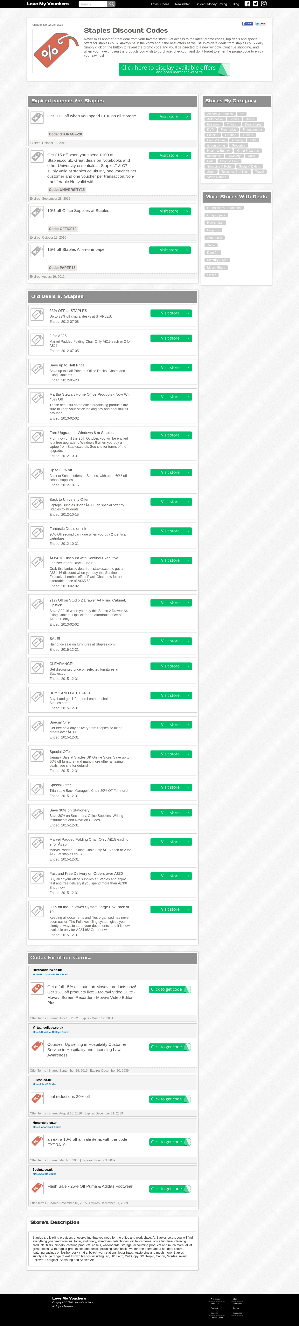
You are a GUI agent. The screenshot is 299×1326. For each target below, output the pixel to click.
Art (241, 114)
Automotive (215, 119)
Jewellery (234, 156)
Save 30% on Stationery (69, 810)
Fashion (212, 135)
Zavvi (211, 245)
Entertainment (252, 129)
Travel (259, 171)
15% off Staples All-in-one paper (76, 249)
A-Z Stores (215, 1299)
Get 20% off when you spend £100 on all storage (91, 116)
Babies (234, 119)
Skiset (211, 275)
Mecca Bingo (216, 267)
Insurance (214, 156)
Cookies (214, 1313)
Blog (236, 4)
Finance (230, 135)
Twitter (236, 1308)
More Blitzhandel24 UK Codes (50, 974)
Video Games (216, 177)
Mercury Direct (217, 260)
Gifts (253, 140)
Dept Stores (253, 124)
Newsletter (182, 4)
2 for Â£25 (58, 336)
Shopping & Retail (219, 166)
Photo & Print (229, 161)
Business (213, 124)
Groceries (238, 145)
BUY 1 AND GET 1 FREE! (71, 693)
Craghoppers (216, 215)
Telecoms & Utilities (234, 171)
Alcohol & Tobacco (220, 114)
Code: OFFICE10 (62, 229)
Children (232, 124)
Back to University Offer (68, 499)
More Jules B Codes (44, 1084)
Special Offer (60, 722)
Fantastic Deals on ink (67, 529)
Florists (248, 135)
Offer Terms (38, 1018)
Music (251, 156)
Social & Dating (249, 166)
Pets (210, 161)
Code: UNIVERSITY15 (67, 190)
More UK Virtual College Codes (51, 1032)
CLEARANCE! (61, 664)
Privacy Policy (217, 1318)
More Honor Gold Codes (47, 1127)
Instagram (237, 1313)
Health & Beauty (218, 150)
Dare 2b (212, 252)
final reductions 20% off (68, 1096)
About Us (215, 1304)
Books (250, 119)
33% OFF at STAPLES (68, 311)
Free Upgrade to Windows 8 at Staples (81, 433)
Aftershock (214, 237)
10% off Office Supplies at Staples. (78, 210)
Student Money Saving (211, 4)
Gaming (237, 140)
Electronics (228, 129)
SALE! (54, 639)
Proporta (213, 230)
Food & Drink (216, 140)
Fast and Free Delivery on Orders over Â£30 (86, 873)
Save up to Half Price (66, 365)
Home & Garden (247, 150)
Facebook (237, 1304)
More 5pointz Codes (44, 1173)
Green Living (216, 145)
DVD (210, 129)
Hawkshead (215, 222)
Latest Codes (160, 4)
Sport (211, 171)
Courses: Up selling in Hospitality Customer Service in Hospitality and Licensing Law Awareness (86, 1049)
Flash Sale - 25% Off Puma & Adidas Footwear (89, 1186)
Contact (214, 1308)
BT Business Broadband (224, 208)
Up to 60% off (60, 470)
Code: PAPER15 (62, 268)
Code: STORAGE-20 (65, 134)
